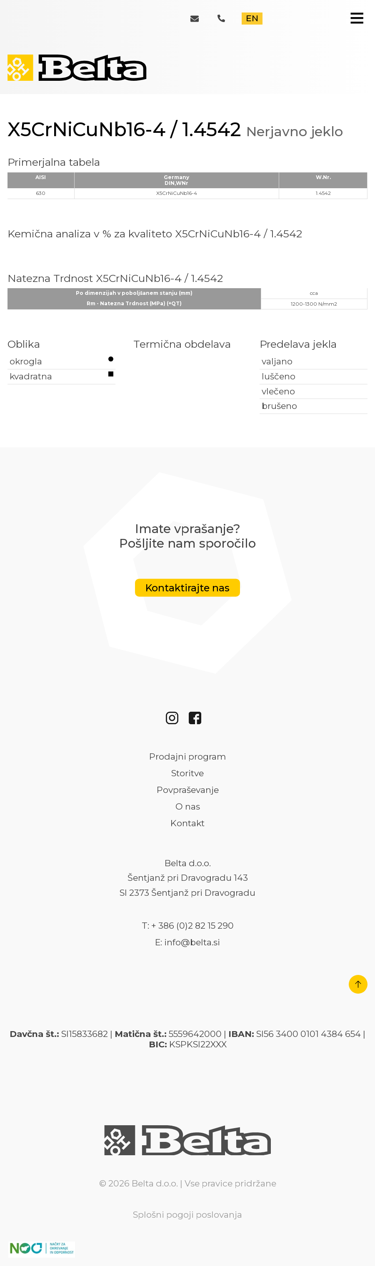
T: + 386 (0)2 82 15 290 (188, 926)
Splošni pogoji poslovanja (187, 1214)
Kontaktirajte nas (187, 588)
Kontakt (187, 823)
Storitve (187, 773)
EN (252, 18)
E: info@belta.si (187, 942)
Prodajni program (187, 757)
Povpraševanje (188, 790)
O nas (187, 807)
